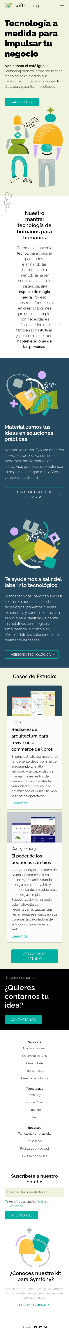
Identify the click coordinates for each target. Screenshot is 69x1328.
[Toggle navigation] (60, 5)
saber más (21, 102)
